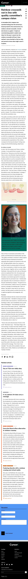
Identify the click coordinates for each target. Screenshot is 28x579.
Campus (3, 554)
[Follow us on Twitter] (7, 564)
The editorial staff (18, 552)
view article (8, 387)
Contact (16, 557)
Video (2, 557)
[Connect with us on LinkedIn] (10, 564)
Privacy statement (18, 556)
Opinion (2, 556)
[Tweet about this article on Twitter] (26, 11)
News (2, 551)
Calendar (3, 559)
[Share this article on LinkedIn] (26, 13)
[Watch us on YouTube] (12, 564)
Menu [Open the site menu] (25, 2)
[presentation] (9, 528)
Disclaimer (17, 554)
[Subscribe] (26, 572)
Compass (19, 49)
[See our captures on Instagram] (2, 564)
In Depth (3, 552)
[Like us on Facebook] (5, 564)
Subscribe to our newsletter (7, 569)
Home (16, 551)
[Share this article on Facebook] (26, 9)
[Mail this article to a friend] (26, 16)
